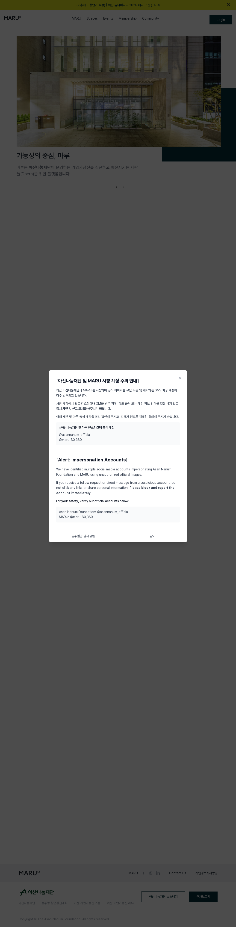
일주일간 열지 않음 (83, 536)
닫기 (152, 536)
